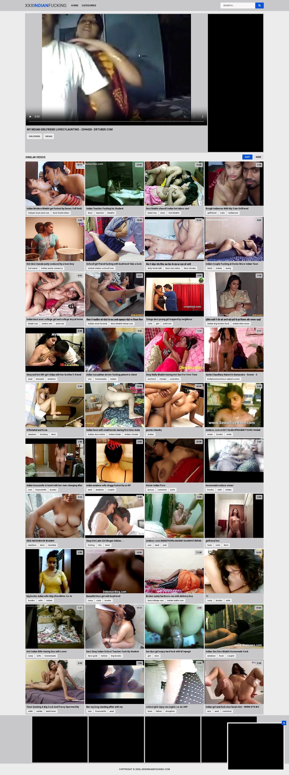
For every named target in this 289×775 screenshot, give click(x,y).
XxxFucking (46, 5)
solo (218, 545)
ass (209, 711)
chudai (162, 379)
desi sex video (172, 268)
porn (172, 490)
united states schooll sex (101, 268)
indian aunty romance (52, 268)
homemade (101, 379)
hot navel (32, 268)
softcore (167, 323)
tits (100, 545)
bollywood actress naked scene (223, 379)
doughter (170, 711)
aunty (228, 268)
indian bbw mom (241, 323)
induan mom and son (38, 213)
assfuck (152, 379)
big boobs (116, 656)
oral (164, 545)
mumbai (52, 545)
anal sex (60, 323)
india (229, 434)
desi (90, 213)
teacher (100, 213)
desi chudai (190, 268)
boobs (219, 434)
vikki (30, 711)
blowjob (40, 379)
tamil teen (51, 711)
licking (91, 545)
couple (110, 490)
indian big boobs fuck (218, 323)
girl (157, 323)
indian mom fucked (97, 323)
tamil (209, 268)
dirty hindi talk (155, 268)
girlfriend (34, 136)
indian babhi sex (175, 600)
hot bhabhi (174, 213)
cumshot (162, 490)
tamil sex (152, 213)
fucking (44, 434)
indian (48, 136)
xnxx (162, 213)
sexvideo (174, 379)
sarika (39, 711)
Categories (89, 5)
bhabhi (110, 213)
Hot (247, 157)
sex (90, 379)
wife (219, 490)
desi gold (92, 656)
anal (30, 379)
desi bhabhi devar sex (122, 323)
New (258, 157)
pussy (151, 490)
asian (210, 434)
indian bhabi (115, 434)
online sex (47, 323)
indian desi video (96, 434)
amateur (52, 379)
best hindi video (61, 213)
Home (74, 5)
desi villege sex (155, 600)
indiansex (233, 213)
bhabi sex (33, 323)
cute (222, 213)
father (159, 711)
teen (107, 545)
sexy (90, 600)
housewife (41, 490)
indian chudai (131, 434)
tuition (104, 656)
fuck (221, 656)
